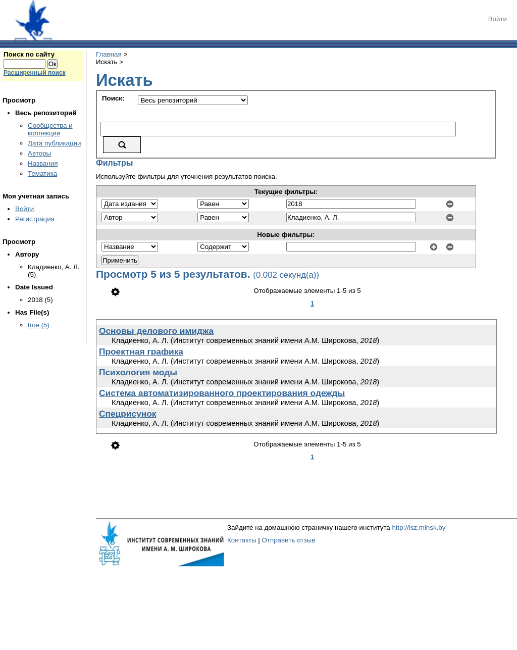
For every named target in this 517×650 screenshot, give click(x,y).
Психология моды (138, 372)
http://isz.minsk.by (418, 527)
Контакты (241, 540)
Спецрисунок (128, 414)
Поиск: (113, 98)
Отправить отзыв (288, 540)
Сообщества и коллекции (50, 129)
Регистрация (35, 219)
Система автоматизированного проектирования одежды (222, 393)
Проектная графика (141, 351)
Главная (109, 54)
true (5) (38, 325)
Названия (43, 163)
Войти (497, 19)
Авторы (39, 153)
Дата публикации (54, 143)
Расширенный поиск (35, 72)
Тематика (42, 173)
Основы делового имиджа (156, 331)
